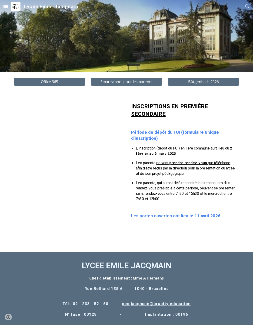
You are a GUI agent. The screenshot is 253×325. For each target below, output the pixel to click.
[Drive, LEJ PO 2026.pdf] (68, 172)
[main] (184, 165)
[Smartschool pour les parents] (126, 81)
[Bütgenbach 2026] (203, 81)
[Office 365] (49, 81)
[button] (5, 6)
